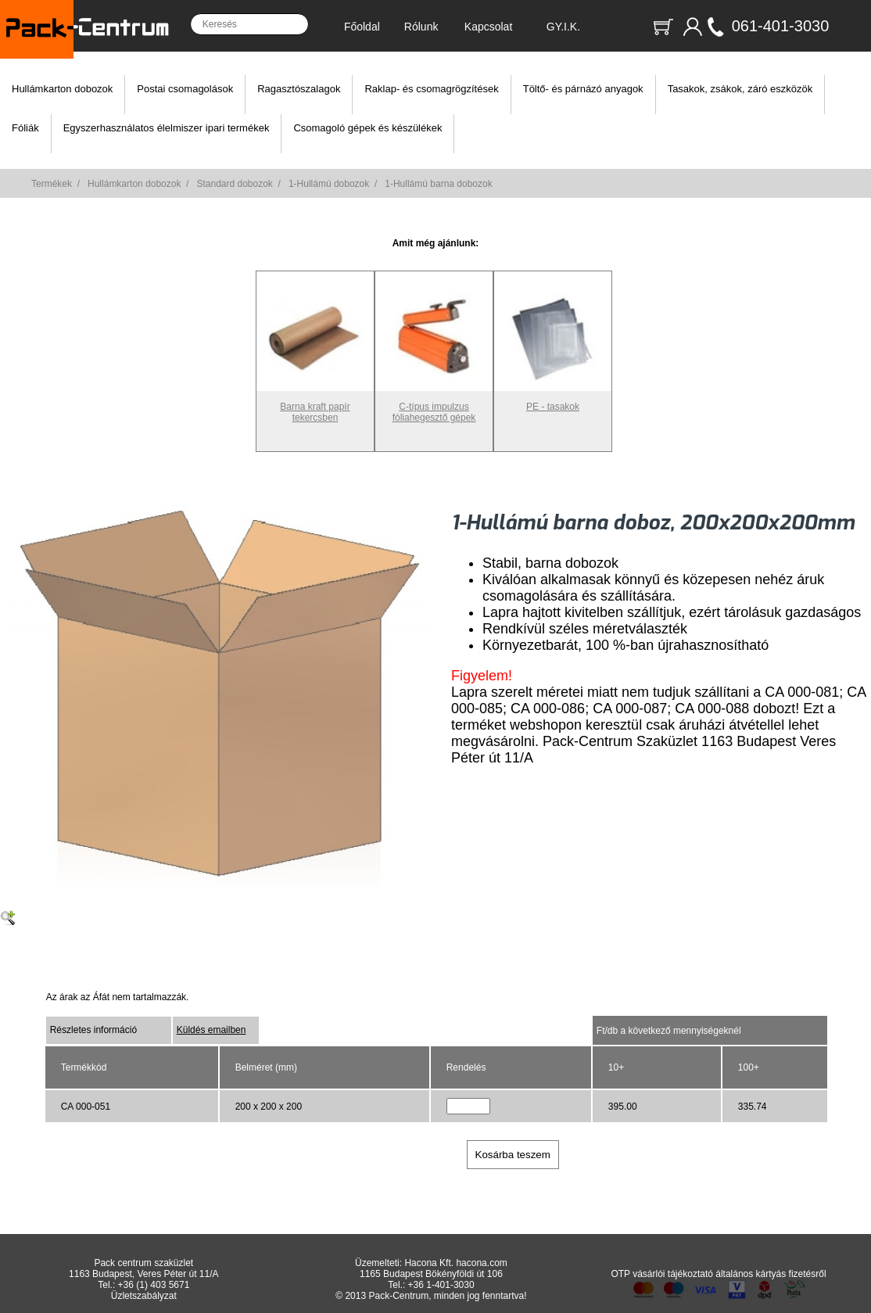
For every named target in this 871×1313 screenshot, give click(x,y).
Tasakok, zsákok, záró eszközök (740, 89)
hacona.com (481, 1262)
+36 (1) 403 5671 (154, 1284)
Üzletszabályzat (144, 1295)
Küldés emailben (211, 1029)
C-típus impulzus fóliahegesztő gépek (434, 406)
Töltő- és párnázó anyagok (583, 89)
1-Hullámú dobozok (329, 183)
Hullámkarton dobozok (62, 89)
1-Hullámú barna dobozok (438, 183)
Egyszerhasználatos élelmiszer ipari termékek (166, 128)
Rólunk (421, 26)
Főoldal (362, 26)
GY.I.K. (563, 26)
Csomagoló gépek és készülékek (367, 128)
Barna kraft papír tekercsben (315, 406)
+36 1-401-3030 (441, 1284)
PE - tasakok (552, 401)
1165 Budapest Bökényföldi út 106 (431, 1273)
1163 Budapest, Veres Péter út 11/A (143, 1273)
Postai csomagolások (185, 89)
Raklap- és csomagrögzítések (431, 89)
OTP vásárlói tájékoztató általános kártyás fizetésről (718, 1273)
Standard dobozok (234, 183)
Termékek (51, 183)
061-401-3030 (781, 25)
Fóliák (25, 128)
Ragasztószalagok (298, 89)
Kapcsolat (488, 26)
